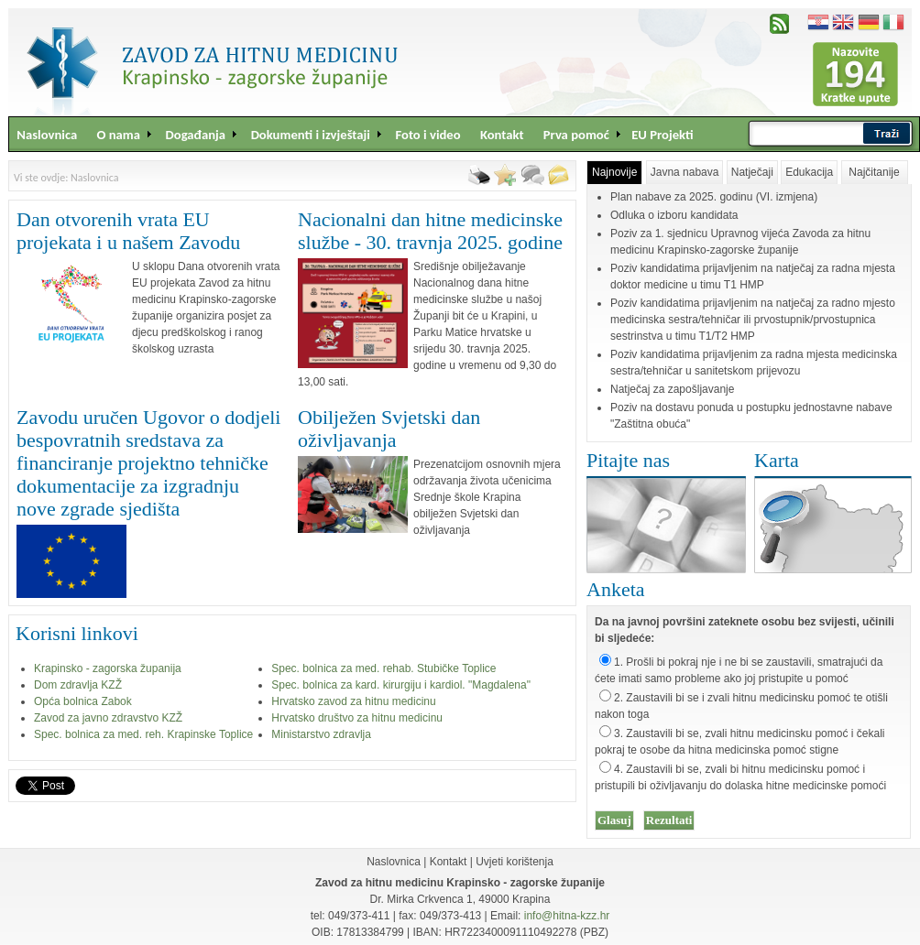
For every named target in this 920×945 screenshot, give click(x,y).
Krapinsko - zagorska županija (107, 668)
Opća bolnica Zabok (83, 701)
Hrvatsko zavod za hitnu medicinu (353, 701)
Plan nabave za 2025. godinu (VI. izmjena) (713, 196)
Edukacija (809, 172)
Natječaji (752, 172)
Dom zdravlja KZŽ (78, 685)
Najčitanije (874, 172)
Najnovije (614, 172)
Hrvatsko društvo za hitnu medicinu (357, 717)
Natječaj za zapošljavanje (672, 389)
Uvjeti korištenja (514, 861)
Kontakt (448, 861)
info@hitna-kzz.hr (567, 915)
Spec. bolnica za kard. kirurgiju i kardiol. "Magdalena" (401, 685)
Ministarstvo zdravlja (321, 734)
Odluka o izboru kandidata (674, 215)
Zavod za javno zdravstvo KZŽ (108, 717)
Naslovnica (394, 861)
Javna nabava (685, 172)
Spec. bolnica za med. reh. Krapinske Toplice (143, 734)
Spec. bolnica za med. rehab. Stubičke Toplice (383, 668)
